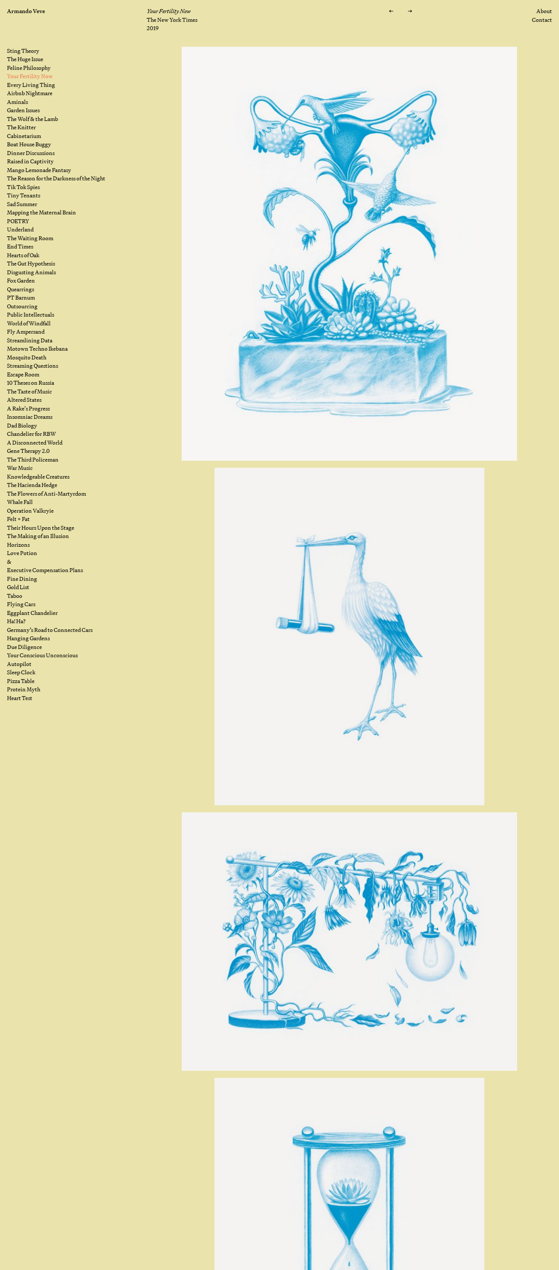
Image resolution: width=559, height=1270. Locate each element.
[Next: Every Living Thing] (409, 11)
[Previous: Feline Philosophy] (391, 11)
